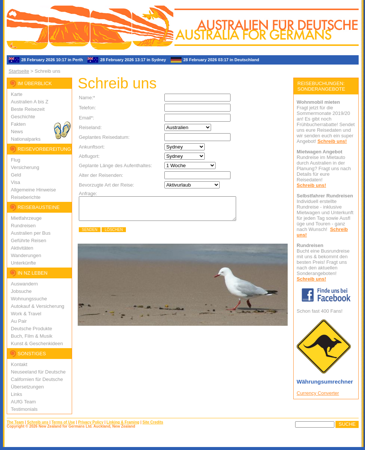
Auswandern (24, 284)
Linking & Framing (122, 422)
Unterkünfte (23, 263)
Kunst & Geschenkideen (37, 343)
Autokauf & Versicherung (37, 306)
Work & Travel (26, 313)
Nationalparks (26, 139)
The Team (15, 422)
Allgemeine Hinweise (33, 190)
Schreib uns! (332, 141)
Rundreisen (23, 225)
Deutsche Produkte (31, 328)
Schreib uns (37, 422)
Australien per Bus (30, 233)
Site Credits (152, 422)
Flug (15, 160)
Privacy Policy (90, 422)
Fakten (18, 124)
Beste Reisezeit (27, 109)
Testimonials (24, 409)
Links (16, 394)
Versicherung (25, 167)
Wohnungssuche (29, 298)
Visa (15, 182)
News (17, 131)
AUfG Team (23, 401)
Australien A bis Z (29, 101)
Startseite (19, 71)
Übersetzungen (27, 387)
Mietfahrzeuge (26, 218)
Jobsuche (21, 291)
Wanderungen (26, 255)
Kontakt (19, 364)
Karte (16, 94)
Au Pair (19, 321)
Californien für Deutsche (37, 379)
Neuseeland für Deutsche (38, 372)
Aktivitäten (22, 248)
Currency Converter (318, 393)
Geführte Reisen (28, 240)
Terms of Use (63, 422)
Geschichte (23, 116)
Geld (16, 175)
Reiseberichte (26, 197)
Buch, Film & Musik (31, 336)
